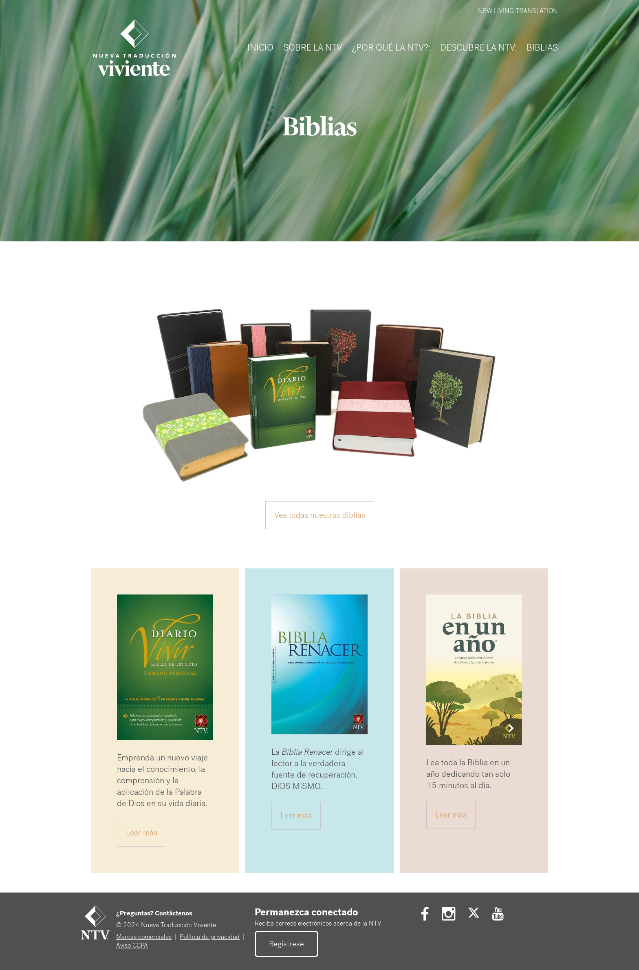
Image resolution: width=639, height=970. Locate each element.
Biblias (542, 48)
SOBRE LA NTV (312, 48)
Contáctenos (173, 913)
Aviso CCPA (132, 945)
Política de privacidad (210, 936)
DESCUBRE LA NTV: (478, 48)
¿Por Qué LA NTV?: (391, 48)
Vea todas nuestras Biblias (319, 515)
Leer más (141, 832)
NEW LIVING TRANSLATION (518, 11)
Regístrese (286, 944)
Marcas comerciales (144, 936)
